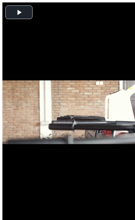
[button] (19, 12)
